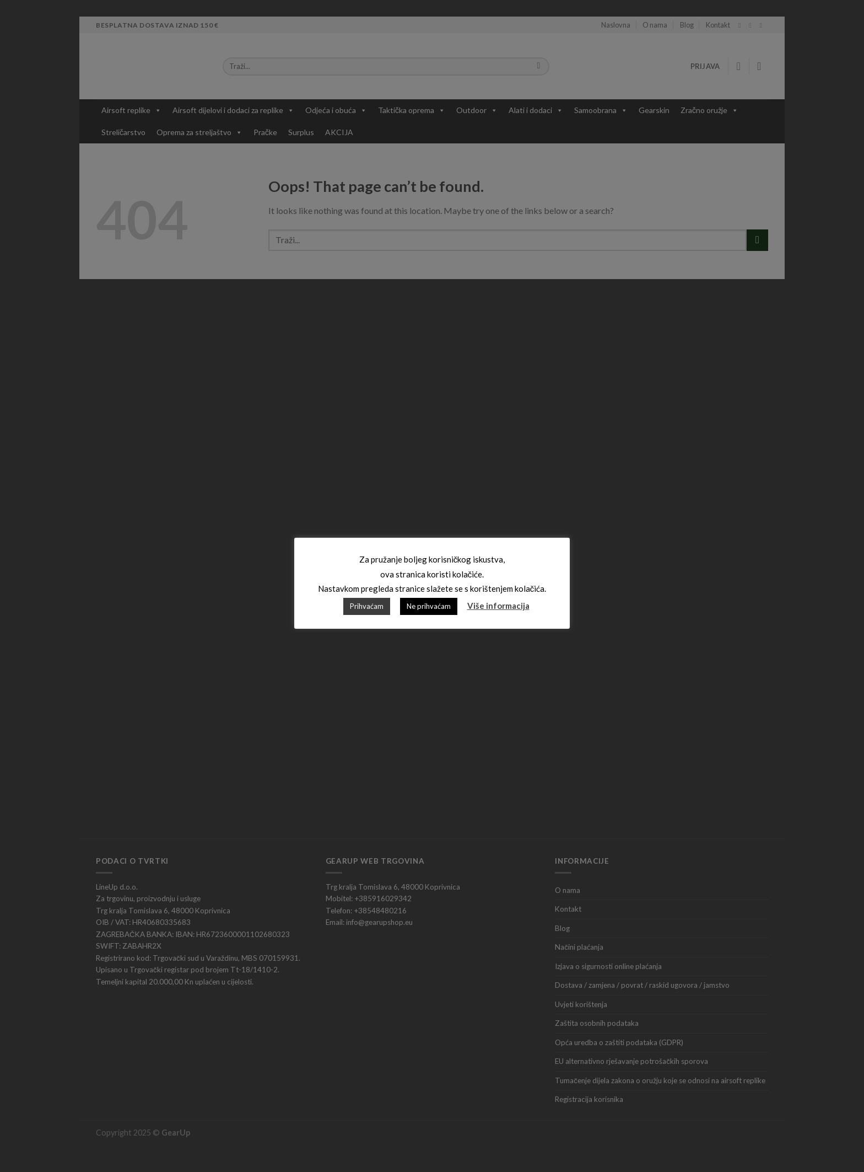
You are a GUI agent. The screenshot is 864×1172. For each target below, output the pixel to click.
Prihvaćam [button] (367, 606)
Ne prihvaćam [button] (429, 606)
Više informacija (498, 606)
